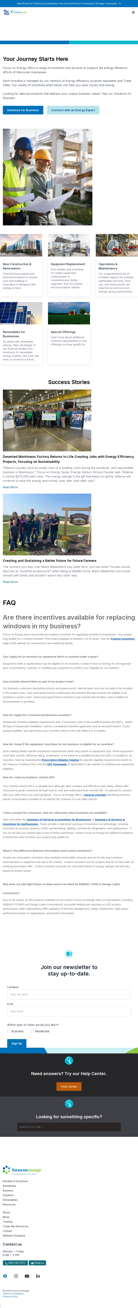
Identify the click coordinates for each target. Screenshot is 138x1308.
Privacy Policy (10, 1296)
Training (7, 1221)
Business (8, 1190)
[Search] (69, 1127)
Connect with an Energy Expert (73, 110)
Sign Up (17, 1043)
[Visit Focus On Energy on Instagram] (16, 1276)
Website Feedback (14, 1235)
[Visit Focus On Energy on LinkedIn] (38, 1276)
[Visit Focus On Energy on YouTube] (27, 1276)
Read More (10, 487)
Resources (9, 1204)
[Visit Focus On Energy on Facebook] (5, 1276)
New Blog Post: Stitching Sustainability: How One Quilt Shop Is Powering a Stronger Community (69, 3)
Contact (7, 1230)
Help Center (69, 1086)
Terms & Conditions (13, 1293)
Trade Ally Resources (15, 1226)
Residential (9, 1185)
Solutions (8, 1195)
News (6, 1216)
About (6, 1212)
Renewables (10, 1199)
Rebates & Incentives (15, 1181)
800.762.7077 (15, 1262)
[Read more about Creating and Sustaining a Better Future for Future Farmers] (69, 524)
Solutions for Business (23, 110)
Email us (37, 1262)
